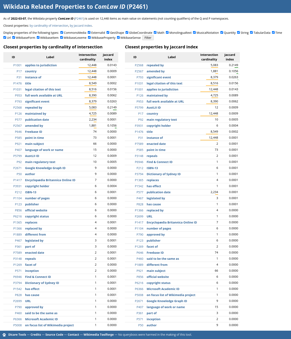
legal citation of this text (43, 89)
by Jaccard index (81, 26)
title (28, 83)
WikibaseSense (131, 38)
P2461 (79, 18)
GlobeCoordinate (140, 33)
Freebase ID (33, 132)
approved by (34, 307)
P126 (18, 114)
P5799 (17, 156)
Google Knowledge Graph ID (45, 168)
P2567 (17, 126)
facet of (30, 265)
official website (36, 210)
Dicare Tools (17, 334)
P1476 (17, 83)
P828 (18, 295)
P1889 (17, 234)
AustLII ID (32, 156)
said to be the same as (41, 313)
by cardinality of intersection (49, 26)
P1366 (17, 228)
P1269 (17, 265)
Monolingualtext (180, 33)
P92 (19, 162)
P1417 (17, 180)
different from (35, 234)
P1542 (17, 289)
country (31, 71)
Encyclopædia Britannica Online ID (50, 180)
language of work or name (44, 150)
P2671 (17, 168)
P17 (19, 71)
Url (9, 38)
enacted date (34, 253)
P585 (18, 138)
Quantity (230, 33)
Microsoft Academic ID (41, 319)
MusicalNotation (208, 33)
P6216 (17, 216)
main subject (34, 144)
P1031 (17, 89)
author (30, 174)
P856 (18, 210)
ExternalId (98, 33)
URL (28, 301)
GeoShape (117, 33)
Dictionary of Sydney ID (42, 283)
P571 (18, 271)
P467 (18, 240)
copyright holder (37, 186)
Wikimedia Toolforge (99, 334)
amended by (34, 126)
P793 (18, 101)
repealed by (33, 107)
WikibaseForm (25, 38)
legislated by (34, 240)
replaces (31, 222)
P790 (18, 307)
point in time (34, 138)
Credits (35, 334)
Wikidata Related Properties (44, 6)
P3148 (17, 259)
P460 (18, 313)
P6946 (17, 277)
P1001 (17, 65)
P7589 (17, 253)
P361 (18, 247)
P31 (19, 77)
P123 (18, 204)
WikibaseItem (49, 38)
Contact (73, 334)
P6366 (17, 319)
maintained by (35, 114)
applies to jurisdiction (41, 65)
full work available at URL (43, 95)
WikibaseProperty (103, 38)
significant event (37, 101)
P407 (18, 150)
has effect (32, 289)
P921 (18, 144)
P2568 (17, 107)
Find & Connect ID (38, 277)
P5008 (17, 325)
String (245, 33)
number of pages (37, 198)
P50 (19, 174)
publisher (32, 204)
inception (32, 271)
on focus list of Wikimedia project (49, 325)
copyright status (37, 216)
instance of (33, 77)
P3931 (17, 186)
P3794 (17, 283)
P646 (18, 132)
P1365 (17, 222)
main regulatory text (40, 162)
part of (30, 247)
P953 (18, 95)
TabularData (262, 33)
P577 (18, 120)
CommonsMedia (75, 33)
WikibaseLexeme (75, 38)
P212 (18, 192)
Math (160, 33)
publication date (37, 120)
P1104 (17, 198)
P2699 (17, 301)
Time (278, 33)
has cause (32, 295)
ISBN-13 (30, 192)
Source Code (54, 334)
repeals (30, 259)
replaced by (33, 228)
